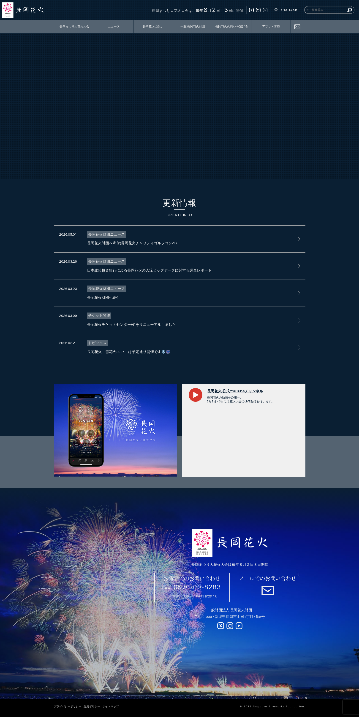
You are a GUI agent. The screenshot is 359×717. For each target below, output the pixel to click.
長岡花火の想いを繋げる (231, 26)
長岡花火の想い (153, 26)
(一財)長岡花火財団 (192, 26)
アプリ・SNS (271, 26)
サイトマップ (110, 706)
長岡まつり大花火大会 (74, 26)
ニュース (114, 26)
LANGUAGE (286, 10)
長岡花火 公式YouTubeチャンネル (235, 391)
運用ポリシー (92, 706)
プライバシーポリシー (67, 706)
